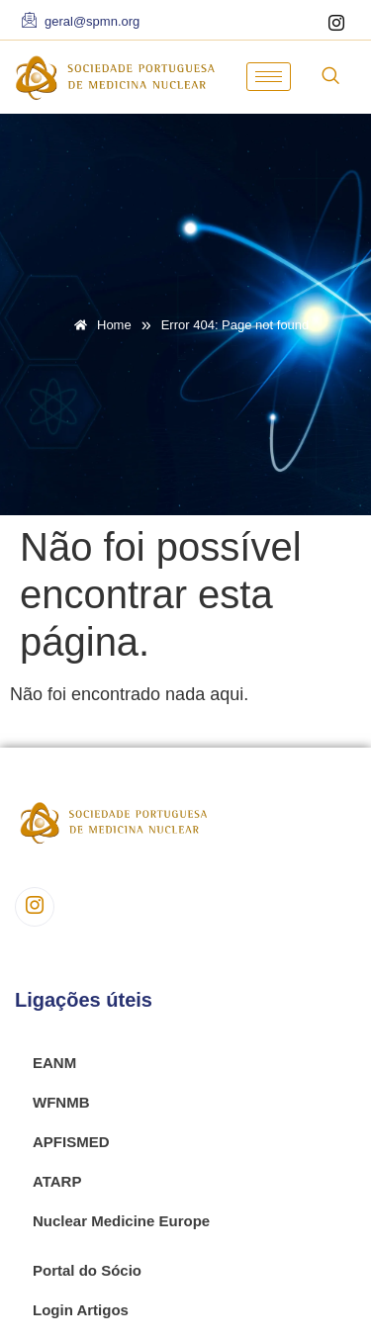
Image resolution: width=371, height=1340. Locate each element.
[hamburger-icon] (268, 76)
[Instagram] (336, 25)
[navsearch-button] (330, 77)
